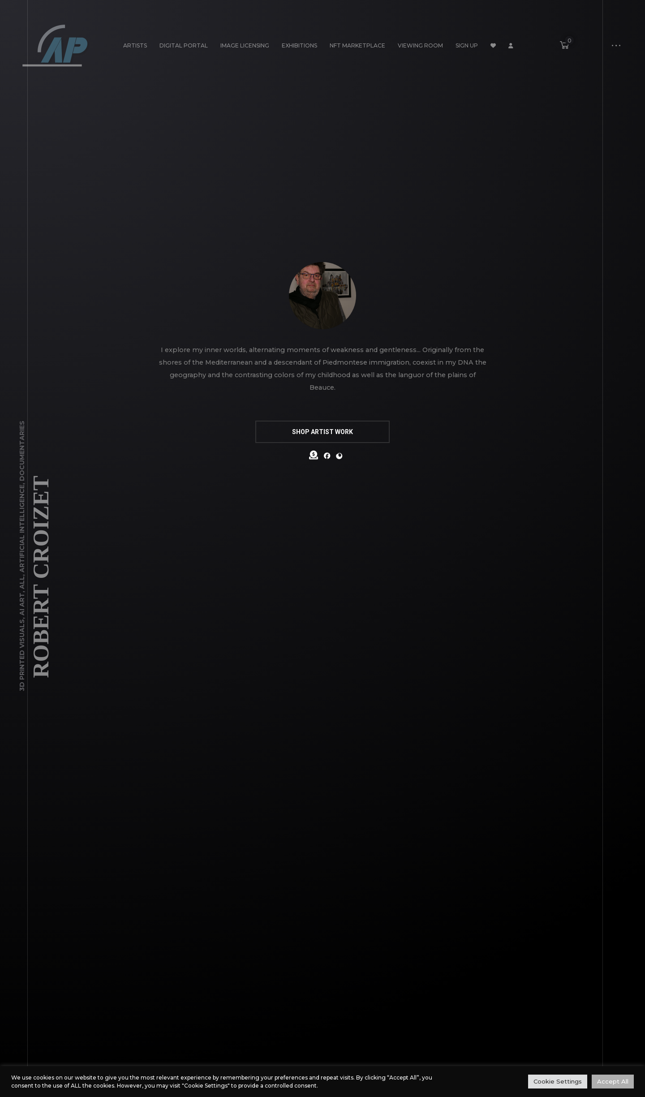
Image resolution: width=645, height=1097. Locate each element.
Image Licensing (244, 45)
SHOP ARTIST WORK (322, 431)
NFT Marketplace (357, 45)
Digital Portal (183, 45)
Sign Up (467, 45)
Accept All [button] (612, 1081)
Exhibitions (299, 45)
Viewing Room (420, 45)
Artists (135, 45)
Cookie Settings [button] (557, 1081)
